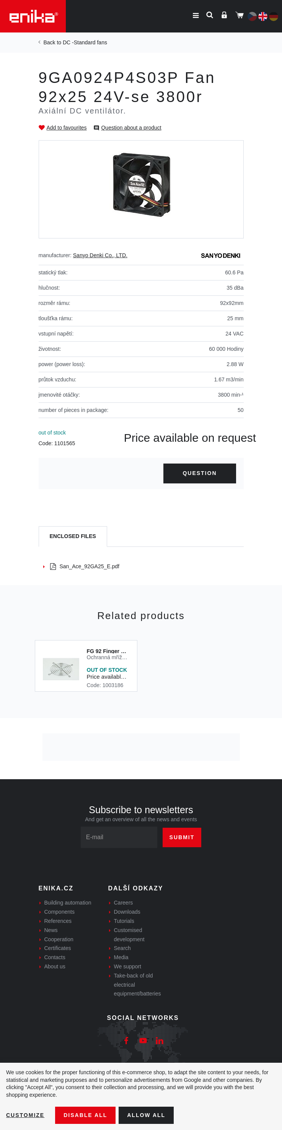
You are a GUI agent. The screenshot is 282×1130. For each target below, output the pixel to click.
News (51, 930)
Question (200, 473)
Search (122, 948)
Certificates (57, 948)
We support (127, 966)
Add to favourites (67, 128)
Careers (123, 903)
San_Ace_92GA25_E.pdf (84, 566)
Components (59, 912)
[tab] (73, 536)
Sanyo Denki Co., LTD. (100, 255)
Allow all (146, 1115)
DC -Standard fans (85, 42)
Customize (25, 1115)
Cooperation (58, 939)
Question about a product (131, 128)
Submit (182, 837)
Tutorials (124, 921)
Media (121, 957)
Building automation (67, 903)
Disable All (85, 1115)
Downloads (127, 912)
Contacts (54, 957)
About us (54, 966)
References (58, 921)
